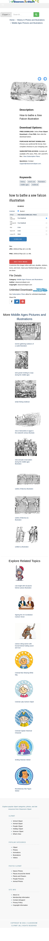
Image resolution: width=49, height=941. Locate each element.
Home (12, 20)
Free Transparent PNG (13, 223)
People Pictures (18, 879)
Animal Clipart (17, 823)
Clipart (15, 847)
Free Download (12, 218)
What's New (17, 834)
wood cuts (31, 181)
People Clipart (18, 826)
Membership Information (21, 897)
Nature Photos (18, 871)
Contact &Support (19, 900)
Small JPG (12, 231)
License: (12, 211)
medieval (35, 184)
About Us (16, 895)
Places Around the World (21, 873)
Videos (15, 857)
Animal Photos (18, 881)
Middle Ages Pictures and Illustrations (27, 23)
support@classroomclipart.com (30, 163)
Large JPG (12, 234)
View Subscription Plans (31, 156)
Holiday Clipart (18, 829)
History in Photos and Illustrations (31, 20)
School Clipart (17, 821)
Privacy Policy (17, 902)
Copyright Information (20, 905)
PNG (11, 227)
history (22, 181)
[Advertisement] (23, 49)
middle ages (24, 184)
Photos (15, 850)
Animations (17, 852)
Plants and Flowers (19, 876)
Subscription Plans (18, 294)
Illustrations (17, 855)
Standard (22, 211)
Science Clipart (18, 831)
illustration (41, 181)
